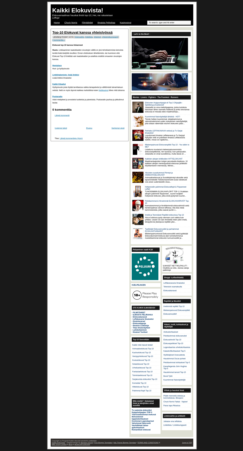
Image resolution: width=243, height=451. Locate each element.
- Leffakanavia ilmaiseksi (143, 319)
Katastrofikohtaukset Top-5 (174, 351)
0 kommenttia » (58, 40)
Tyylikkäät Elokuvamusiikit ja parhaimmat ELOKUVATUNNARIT (162, 230)
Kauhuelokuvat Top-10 (141, 353)
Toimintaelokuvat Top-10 (142, 375)
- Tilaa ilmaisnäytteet (141, 328)
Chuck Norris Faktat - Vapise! (175, 402)
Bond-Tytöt (167, 376)
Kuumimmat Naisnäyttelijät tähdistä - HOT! (162, 117)
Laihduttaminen (140, 330)
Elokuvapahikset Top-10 (173, 343)
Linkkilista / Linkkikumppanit (174, 425)
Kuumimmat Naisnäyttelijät (174, 380)
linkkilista (89, 37)
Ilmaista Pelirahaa (106, 22)
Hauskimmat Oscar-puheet (174, 359)
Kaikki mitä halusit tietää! (142, 345)
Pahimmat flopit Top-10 (141, 391)
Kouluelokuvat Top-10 (141, 360)
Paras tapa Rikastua (171, 406)
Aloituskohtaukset (170, 332)
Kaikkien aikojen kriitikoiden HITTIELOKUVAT (163, 159)
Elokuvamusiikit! (170, 314)
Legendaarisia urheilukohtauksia (176, 347)
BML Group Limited (59, 444)
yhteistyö (97, 37)
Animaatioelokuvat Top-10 (143, 349)
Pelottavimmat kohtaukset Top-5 (176, 362)
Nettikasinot (103, 90)
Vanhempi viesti (117, 128)
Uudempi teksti (61, 128)
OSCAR (58, 26)
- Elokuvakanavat (139, 317)
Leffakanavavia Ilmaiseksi (174, 283)
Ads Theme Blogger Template (125, 443)
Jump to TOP (187, 443)
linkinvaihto (79, 37)
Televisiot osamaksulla (172, 287)
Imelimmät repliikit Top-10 (174, 306)
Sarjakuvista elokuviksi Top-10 (144, 379)
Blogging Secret (87, 443)
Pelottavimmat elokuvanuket (175, 336)
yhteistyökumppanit (110, 37)
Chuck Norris (70, 22)
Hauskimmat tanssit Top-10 (174, 372)
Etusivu (89, 128)
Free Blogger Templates (103, 443)
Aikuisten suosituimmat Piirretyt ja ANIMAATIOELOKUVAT (159, 174)
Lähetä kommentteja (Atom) (71, 138)
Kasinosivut (125, 22)
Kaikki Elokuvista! (77, 10)
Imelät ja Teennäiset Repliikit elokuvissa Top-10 (164, 215)
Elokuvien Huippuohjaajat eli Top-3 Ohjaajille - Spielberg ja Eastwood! (164, 104)
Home (57, 22)
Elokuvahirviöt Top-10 (172, 340)
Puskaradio (57, 96)
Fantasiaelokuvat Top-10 (142, 372)
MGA (70, 444)
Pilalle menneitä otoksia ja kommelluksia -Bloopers (174, 397)
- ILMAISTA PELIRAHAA (142, 315)
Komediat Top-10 (139, 383)
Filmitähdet (87, 22)
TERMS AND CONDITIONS (148, 443)
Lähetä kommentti (62, 115)
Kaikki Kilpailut (59, 84)
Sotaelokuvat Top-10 (140, 364)
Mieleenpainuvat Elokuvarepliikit (176, 310)
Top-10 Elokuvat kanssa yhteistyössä (82, 32)
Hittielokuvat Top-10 (140, 387)
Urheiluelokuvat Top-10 (141, 368)
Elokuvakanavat (170, 291)
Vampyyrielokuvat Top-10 (142, 356)
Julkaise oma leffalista (172, 421)
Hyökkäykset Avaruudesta (174, 355)
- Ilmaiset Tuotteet (140, 332)
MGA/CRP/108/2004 (82, 444)
